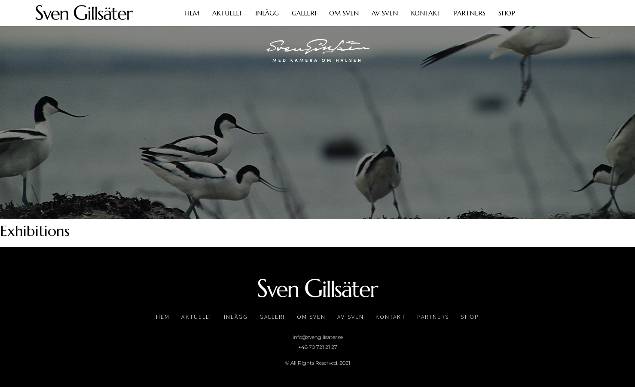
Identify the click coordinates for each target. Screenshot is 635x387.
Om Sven (344, 13)
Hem (192, 13)
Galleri (304, 13)
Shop (506, 13)
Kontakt (426, 13)
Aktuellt (227, 13)
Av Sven (385, 13)
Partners (469, 13)
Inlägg (267, 13)
